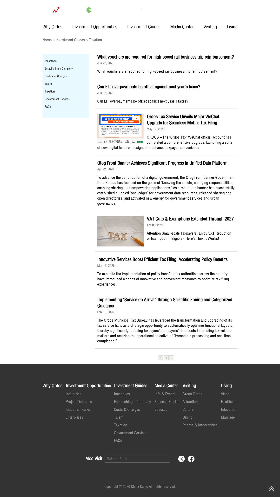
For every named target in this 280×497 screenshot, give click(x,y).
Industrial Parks (78, 409)
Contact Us (180, 9)
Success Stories (166, 401)
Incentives (51, 61)
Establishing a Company (59, 68)
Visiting (210, 27)
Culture (188, 409)
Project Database (79, 401)
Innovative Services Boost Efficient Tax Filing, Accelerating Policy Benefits (162, 259)
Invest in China (226, 9)
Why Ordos (52, 27)
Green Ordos (192, 393)
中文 (201, 9)
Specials (160, 409)
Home (47, 39)
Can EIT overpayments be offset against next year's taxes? (148, 87)
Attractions (191, 401)
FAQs (48, 107)
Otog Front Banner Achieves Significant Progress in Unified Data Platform (162, 163)
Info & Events (165, 393)
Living (232, 27)
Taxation (95, 39)
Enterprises (74, 417)
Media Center (182, 27)
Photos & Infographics (200, 425)
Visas (225, 393)
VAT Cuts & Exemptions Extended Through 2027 (190, 219)
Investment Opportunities (94, 27)
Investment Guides (143, 27)
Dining (188, 417)
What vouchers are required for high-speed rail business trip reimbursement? (165, 57)
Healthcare (229, 401)
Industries (73, 393)
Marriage (228, 417)
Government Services (57, 99)
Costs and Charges (56, 76)
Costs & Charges (127, 409)
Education (228, 409)
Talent (48, 84)
